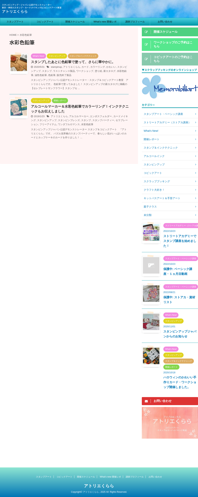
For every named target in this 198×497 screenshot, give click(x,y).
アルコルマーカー (79, 116)
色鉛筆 (51, 75)
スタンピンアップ (47, 120)
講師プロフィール (135, 21)
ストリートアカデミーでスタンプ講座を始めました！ (179, 240)
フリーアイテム (48, 124)
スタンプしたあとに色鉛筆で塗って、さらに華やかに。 (73, 62)
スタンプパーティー (103, 120)
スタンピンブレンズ (69, 120)
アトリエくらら (71, 66)
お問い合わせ (165, 21)
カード (85, 66)
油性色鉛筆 (41, 75)
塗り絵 (98, 71)
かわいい (111, 66)
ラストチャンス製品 (64, 71)
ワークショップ (84, 71)
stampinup (56, 66)
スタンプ (47, 71)
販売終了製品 (64, 75)
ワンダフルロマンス (69, 124)
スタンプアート (15, 21)
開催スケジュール (75, 21)
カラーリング (97, 66)
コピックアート (45, 21)
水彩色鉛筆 (87, 124)
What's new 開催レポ (104, 21)
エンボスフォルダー (101, 116)
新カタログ (109, 71)
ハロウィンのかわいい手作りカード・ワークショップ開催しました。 (179, 382)
